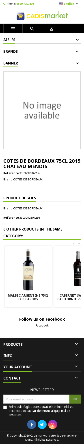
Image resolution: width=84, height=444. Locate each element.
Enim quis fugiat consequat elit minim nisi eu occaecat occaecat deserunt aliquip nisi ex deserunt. (41, 411)
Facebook (42, 325)
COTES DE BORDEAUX (28, 179)
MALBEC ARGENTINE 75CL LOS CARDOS (28, 297)
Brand (8, 179)
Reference (11, 173)
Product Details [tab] (19, 197)
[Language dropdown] (69, 4)
